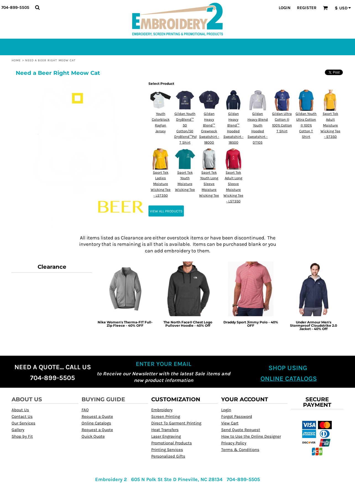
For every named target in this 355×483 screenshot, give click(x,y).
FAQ (85, 409)
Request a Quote (97, 416)
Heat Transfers (165, 429)
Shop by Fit (22, 436)
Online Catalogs (96, 423)
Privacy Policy (233, 442)
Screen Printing (165, 416)
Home (16, 60)
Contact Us (22, 416)
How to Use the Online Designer (251, 436)
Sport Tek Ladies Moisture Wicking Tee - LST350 (161, 183)
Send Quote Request (240, 429)
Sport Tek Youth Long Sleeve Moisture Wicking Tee (209, 183)
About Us (20, 409)
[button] (37, 7)
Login (285, 7)
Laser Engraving (166, 436)
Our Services (23, 423)
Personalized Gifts (168, 456)
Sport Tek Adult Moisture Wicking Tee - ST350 (330, 125)
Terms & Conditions (240, 449)
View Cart (230, 423)
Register (307, 7)
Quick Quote (93, 436)
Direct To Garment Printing (176, 423)
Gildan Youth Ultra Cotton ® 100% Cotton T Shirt (306, 125)
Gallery (18, 429)
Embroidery (162, 409)
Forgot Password (236, 416)
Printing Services (167, 449)
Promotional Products (171, 442)
